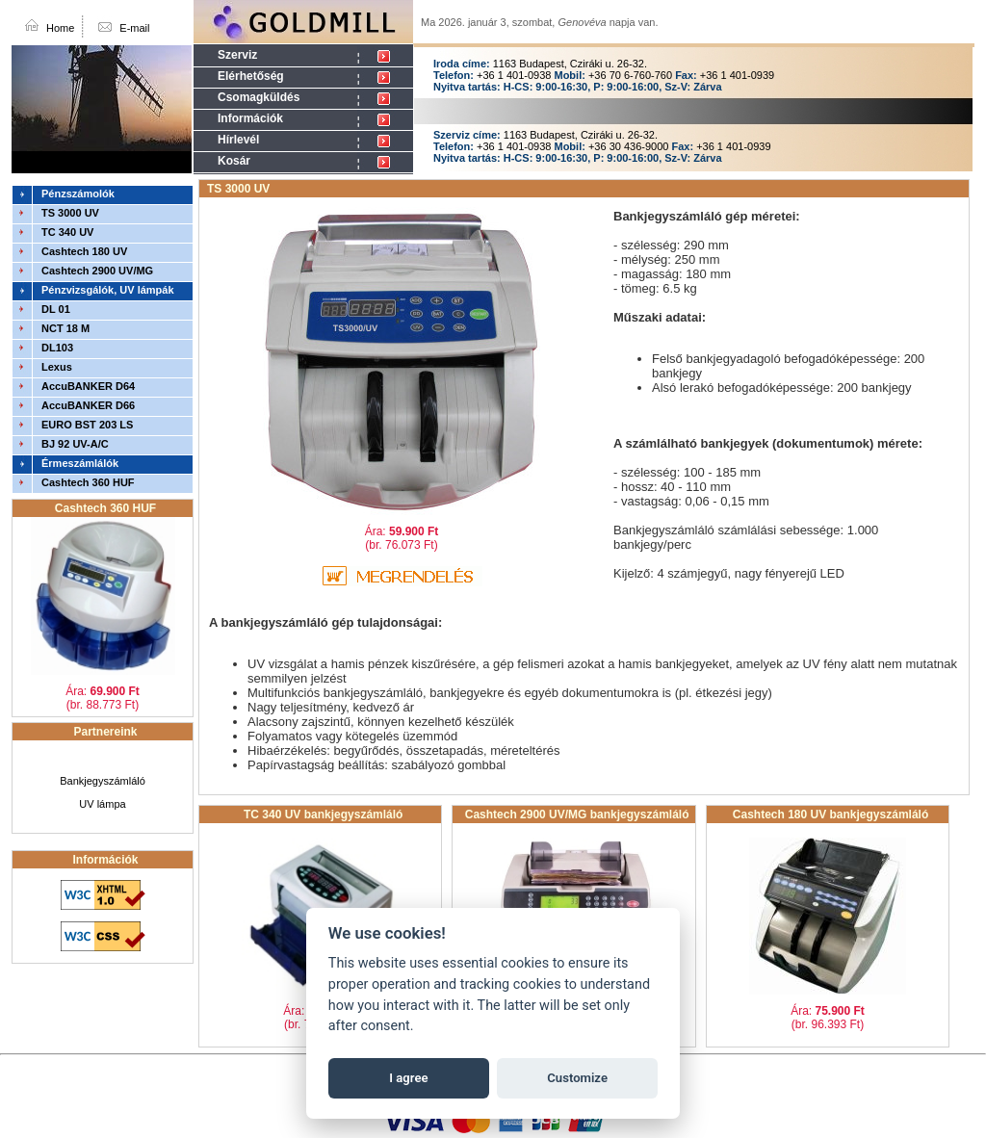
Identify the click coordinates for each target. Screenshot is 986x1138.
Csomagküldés (258, 97)
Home (60, 28)
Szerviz (237, 55)
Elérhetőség (251, 76)
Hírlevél (238, 139)
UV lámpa (102, 804)
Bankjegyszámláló (102, 781)
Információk (250, 118)
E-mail (134, 28)
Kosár (234, 161)
